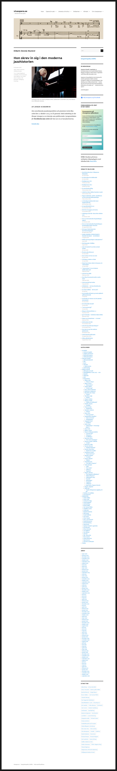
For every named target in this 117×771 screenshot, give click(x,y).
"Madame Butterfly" (91, 447)
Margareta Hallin (85, 718)
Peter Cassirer (86, 537)
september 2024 (86, 572)
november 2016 (85, 672)
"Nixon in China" (90, 382)
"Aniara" (88, 394)
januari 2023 (85, 588)
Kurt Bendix (95, 713)
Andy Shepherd (21, 73)
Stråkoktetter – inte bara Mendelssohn (91, 286)
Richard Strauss (85, 736)
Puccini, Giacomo (89, 446)
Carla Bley (16, 74)
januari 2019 (85, 636)
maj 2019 (84, 630)
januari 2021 (85, 610)
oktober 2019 (85, 624)
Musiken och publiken (88, 493)
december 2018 (85, 638)
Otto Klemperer (85, 731)
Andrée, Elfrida (88, 386)
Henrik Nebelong (87, 522)
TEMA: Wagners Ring (96, 744)
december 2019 (85, 622)
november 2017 (85, 655)
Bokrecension (88, 366)
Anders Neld (86, 499)
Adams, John (88, 380)
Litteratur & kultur (86, 358)
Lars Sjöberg (86, 532)
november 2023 (85, 579)
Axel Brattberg (86, 504)
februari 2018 (85, 651)
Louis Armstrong (92, 715)
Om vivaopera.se (97, 11)
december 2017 (85, 654)
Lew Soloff (22, 76)
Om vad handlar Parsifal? (88, 303)
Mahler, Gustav (88, 430)
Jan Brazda (84, 710)
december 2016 (85, 671)
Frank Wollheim (87, 515)
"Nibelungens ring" (90, 477)
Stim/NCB (93, 161)
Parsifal (92, 731)
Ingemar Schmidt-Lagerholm (90, 526)
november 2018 (85, 640)
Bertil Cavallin (86, 505)
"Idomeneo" (89, 435)
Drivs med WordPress (39, 764)
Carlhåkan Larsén (87, 508)
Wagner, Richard (89, 472)
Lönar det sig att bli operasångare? (90, 325)
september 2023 (86, 582)
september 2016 (86, 676)
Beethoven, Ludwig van (90, 391)
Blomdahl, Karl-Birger (90, 392)
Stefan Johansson (87, 538)
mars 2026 (84, 554)
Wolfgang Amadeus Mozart (88, 752)
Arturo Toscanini (85, 689)
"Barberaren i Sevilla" (91, 450)
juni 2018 (84, 644)
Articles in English (87, 352)
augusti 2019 (85, 626)
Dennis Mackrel (23, 74)
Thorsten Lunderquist (88, 541)
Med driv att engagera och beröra (90, 210)
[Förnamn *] (92, 136)
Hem (42, 11)
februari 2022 (85, 600)
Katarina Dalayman (86, 713)
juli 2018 (84, 643)
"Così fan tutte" (89, 433)
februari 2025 (85, 569)
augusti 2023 (85, 583)
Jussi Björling (91, 710)
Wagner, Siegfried (89, 486)
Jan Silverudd (86, 527)
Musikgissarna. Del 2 (87, 184)
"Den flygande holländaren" (92, 474)
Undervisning (86, 367)
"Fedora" (88, 411)
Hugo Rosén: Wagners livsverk (93, 485)
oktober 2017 (85, 657)
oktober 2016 (85, 674)
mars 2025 (84, 568)
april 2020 (84, 616)
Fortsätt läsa (35, 123)
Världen (84, 543)
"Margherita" (89, 408)
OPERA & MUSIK (18, 71)
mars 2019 (84, 633)
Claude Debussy (85, 697)
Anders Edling (86, 497)
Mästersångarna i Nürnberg (88, 726)
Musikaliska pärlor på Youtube (88, 723)
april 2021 (84, 607)
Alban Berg (84, 687)
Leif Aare (85, 533)
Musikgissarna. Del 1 (87, 181)
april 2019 (84, 632)
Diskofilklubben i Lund (86, 702)
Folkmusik (85, 375)
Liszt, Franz (87, 428)
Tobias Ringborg (85, 747)
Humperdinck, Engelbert (90, 416)
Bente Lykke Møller (95, 689)
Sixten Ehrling (93, 739)
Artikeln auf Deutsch (88, 353)
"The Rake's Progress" (91, 463)
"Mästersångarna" (90, 475)
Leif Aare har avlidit (86, 273)
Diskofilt (85, 374)
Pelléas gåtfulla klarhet (87, 338)
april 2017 (84, 666)
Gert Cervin (86, 516)
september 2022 (86, 593)
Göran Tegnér (86, 518)
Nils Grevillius (93, 728)
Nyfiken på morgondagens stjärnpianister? (92, 239)
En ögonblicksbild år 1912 (88, 206)
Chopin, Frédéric (88, 399)
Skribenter (76, 11)
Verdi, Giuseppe (88, 464)
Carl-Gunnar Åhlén (88, 507)
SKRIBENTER (85, 496)
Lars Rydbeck (86, 530)
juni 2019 (84, 629)
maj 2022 (84, 597)
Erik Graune (86, 513)
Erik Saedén (84, 705)
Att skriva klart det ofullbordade (89, 177)
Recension (93, 734)
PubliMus (98, 731)
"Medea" (88, 397)
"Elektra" (88, 460)
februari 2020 (85, 619)
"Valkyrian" (88, 483)
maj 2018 (84, 646)
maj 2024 (84, 574)
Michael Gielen (94, 718)
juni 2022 (84, 596)
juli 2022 (84, 594)
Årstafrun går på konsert (88, 252)
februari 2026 (85, 555)
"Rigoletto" (88, 471)
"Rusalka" (88, 405)
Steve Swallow (17, 78)
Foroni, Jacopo (88, 407)
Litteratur (85, 364)
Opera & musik (50, 11)
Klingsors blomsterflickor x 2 (89, 311)
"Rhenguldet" (89, 480)
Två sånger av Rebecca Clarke (89, 259)
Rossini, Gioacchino (89, 449)
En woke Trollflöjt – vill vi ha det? (90, 289)
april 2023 (84, 586)
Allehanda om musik (88, 371)
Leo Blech (83, 715)
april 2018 (84, 647)
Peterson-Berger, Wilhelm (91, 441)
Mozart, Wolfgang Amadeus (91, 432)
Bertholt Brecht (85, 692)
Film (84, 361)
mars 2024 (84, 575)
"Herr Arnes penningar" (91, 439)
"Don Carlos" (89, 468)
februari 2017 (85, 668)
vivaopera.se (20, 11)
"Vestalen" (88, 457)
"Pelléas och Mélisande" (91, 402)
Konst (84, 363)
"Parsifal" (88, 479)
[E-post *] (92, 144)
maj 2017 (84, 665)
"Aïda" (87, 466)
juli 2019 (84, 627)
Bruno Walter (84, 694)
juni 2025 (84, 564)
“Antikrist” (88, 422)
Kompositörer (86, 378)
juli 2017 (84, 662)
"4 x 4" (15, 73)
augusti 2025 (85, 563)
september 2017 (86, 658)
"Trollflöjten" (89, 436)
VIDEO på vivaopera (88, 356)
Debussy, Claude (88, 400)
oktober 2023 (85, 580)
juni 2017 (84, 663)
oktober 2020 (85, 615)
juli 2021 (84, 605)
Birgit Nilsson (94, 692)
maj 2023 (84, 585)
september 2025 (86, 561)
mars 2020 (84, 618)
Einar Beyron (97, 702)
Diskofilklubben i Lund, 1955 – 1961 (92, 372)
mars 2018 (84, 649)
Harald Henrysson (87, 521)
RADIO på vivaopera (88, 355)
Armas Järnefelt (92, 687)
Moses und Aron (85, 720)
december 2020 (85, 611)
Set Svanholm (84, 739)
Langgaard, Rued (89, 421)
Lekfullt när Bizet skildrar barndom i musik (92, 192)
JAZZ (15, 69)
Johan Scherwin (20, 69)
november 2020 (86, 613)
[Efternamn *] (92, 140)
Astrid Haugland (87, 502)
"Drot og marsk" (90, 414)
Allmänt (85, 11)
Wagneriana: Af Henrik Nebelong (89, 749)
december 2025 (85, 557)
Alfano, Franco (88, 383)
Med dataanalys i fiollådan (88, 243)
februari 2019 (85, 635)
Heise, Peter (87, 413)
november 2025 (86, 558)
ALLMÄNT (84, 350)
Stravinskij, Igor (88, 461)
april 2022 (84, 599)
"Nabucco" (88, 469)
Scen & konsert (87, 494)
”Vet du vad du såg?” (87, 307)
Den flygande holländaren (87, 700)
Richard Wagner (94, 736)
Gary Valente (17, 76)
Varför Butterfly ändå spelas (88, 334)
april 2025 (84, 566)
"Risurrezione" (89, 385)
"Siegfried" (88, 482)
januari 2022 (85, 602)
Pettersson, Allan (89, 444)
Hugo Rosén (86, 524)
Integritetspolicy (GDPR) (88, 58)
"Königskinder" (89, 419)
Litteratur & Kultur (64, 11)
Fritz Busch (99, 705)
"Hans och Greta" (90, 418)
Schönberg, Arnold (89, 452)
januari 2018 (85, 652)
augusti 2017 (85, 660)
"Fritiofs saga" (89, 388)
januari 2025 (85, 571)
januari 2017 (85, 669)
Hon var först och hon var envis (89, 255)
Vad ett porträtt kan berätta (88, 282)
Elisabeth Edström (87, 511)
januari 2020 (85, 621)
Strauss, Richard (88, 458)
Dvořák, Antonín (88, 403)
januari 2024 (85, 577)
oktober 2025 (85, 560)
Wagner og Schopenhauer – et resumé (91, 318)
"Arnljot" (88, 443)
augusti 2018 (85, 641)
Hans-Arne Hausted (88, 519)
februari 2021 (85, 608)
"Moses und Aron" (90, 454)
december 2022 (85, 590)
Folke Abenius (92, 705)
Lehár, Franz (88, 424)
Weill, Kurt (87, 488)
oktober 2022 (85, 591)
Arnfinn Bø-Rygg (87, 501)
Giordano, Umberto (89, 410)
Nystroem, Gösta (89, 438)
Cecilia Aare (86, 510)
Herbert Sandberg (92, 707)
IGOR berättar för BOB (87, 322)
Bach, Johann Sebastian (90, 389)
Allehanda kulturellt (88, 360)
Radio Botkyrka (85, 734)
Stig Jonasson (86, 540)
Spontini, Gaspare (89, 455)
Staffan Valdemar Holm (87, 741)
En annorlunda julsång (87, 188)
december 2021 (85, 604)
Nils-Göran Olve (87, 535)
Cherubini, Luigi (88, 396)
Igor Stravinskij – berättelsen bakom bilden (92, 314)
